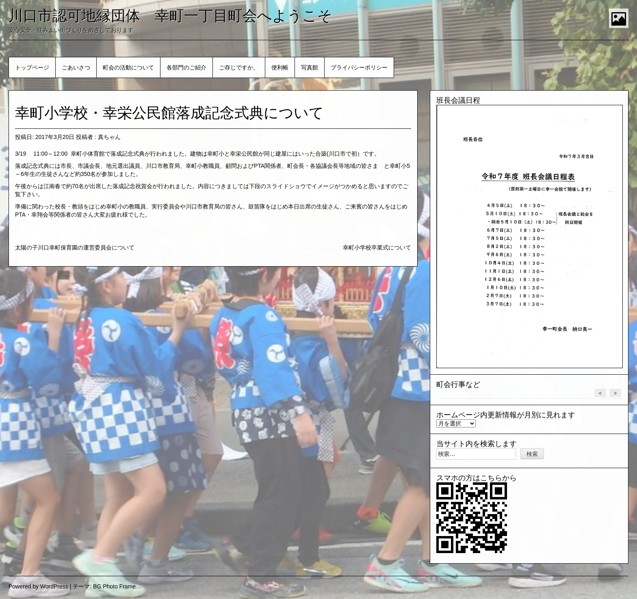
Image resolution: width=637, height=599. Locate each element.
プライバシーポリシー (359, 67)
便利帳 (279, 67)
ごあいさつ (76, 67)
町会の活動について (128, 67)
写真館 (309, 67)
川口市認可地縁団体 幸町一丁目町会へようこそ (170, 15)
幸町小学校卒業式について (377, 247)
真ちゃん (109, 137)
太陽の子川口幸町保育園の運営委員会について (74, 247)
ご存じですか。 (239, 67)
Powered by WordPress (38, 586)
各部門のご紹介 (186, 67)
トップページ (32, 67)
